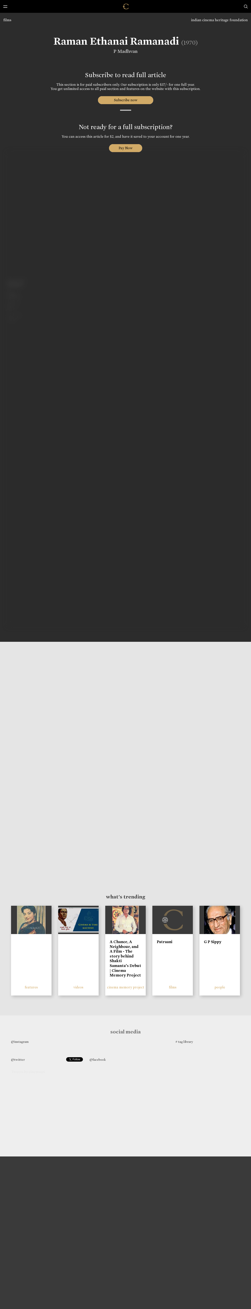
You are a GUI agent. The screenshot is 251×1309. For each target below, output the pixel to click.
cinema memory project (125, 987)
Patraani (164, 941)
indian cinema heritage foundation (219, 20)
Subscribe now (125, 100)
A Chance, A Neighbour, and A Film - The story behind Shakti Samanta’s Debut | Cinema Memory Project (125, 958)
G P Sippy (212, 941)
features (31, 987)
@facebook (98, 1060)
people (220, 987)
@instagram (20, 1042)
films (7, 20)
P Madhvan (123, 51)
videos (78, 987)
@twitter (18, 1060)
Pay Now (126, 148)
